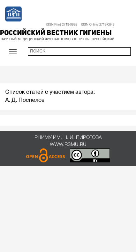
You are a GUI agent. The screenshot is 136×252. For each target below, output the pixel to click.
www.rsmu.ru (68, 144)
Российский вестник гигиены (56, 33)
